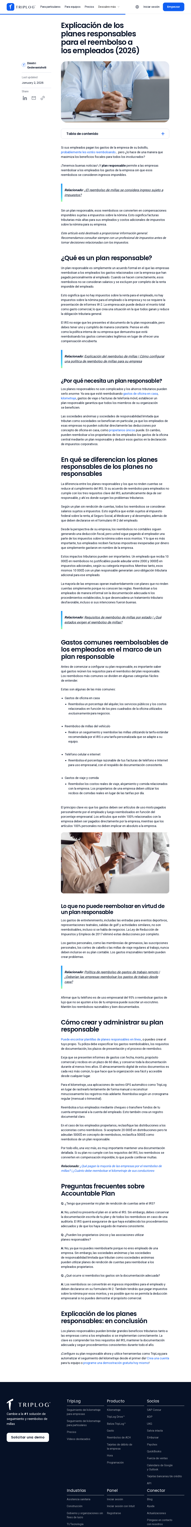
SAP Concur (154, 1410)
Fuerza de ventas (157, 1458)
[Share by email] (34, 98)
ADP (149, 1416)
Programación (115, 1462)
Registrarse (114, 1513)
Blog (149, 1499)
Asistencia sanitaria (78, 1499)
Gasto (110, 1430)
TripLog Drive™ (116, 1416)
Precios (71, 1432)
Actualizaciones (156, 1513)
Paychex (152, 1444)
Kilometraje (114, 1410)
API (149, 1483)
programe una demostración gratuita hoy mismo (116, 1363)
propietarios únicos (122, 430)
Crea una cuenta (158, 1358)
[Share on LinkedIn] (25, 98)
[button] (109, 7)
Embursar (153, 1437)
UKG (149, 1423)
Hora (110, 1455)
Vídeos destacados (78, 1439)
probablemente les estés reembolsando (88, 152)
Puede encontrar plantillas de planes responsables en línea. (101, 1039)
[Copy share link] (43, 98)
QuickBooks (154, 1451)
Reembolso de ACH (119, 1437)
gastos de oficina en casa (140, 393)
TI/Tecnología (75, 1524)
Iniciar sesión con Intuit (121, 1506)
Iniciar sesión (115, 1499)
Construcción (74, 1506)
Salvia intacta (155, 1430)
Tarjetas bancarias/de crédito (164, 1476)
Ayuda (150, 1506)
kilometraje (68, 398)
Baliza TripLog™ (116, 1423)
